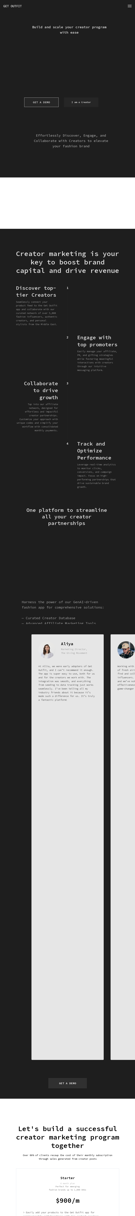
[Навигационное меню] (130, 6)
